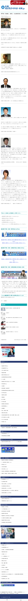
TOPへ (21, 600)
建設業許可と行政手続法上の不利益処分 (8, 515)
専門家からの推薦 (4, 567)
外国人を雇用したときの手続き (6, 483)
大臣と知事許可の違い (5, 370)
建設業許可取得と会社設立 (6, 520)
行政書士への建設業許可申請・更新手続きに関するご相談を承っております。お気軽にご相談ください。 (14, 261)
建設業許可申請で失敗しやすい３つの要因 (8, 381)
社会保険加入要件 (4, 481)
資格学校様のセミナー (5, 571)
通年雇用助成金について (5, 433)
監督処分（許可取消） (5, 506)
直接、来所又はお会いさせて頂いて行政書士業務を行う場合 (21, 339)
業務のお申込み (4, 560)
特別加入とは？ (4, 464)
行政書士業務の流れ (5, 558)
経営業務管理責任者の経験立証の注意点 (8, 390)
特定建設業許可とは (5, 368)
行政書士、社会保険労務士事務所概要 (7, 549)
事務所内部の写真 (3, 339)
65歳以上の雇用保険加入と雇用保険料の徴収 (9, 471)
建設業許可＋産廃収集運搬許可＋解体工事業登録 (9, 427)
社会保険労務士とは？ (5, 547)
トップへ (3, 363)
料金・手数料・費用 (5, 410)
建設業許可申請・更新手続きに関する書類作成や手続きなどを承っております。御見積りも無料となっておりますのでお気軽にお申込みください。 (14, 241)
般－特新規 (3, 399)
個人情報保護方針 (4, 576)
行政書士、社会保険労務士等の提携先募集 (12, 322)
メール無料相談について (5, 556)
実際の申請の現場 (4, 412)
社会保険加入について (5, 479)
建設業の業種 (4, 372)
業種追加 (3, 397)
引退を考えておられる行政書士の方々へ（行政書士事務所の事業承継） (13, 574)
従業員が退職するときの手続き (6, 492)
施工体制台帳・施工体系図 (6, 511)
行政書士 (5, 300)
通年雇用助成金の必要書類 (6, 435)
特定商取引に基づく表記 (5, 578)
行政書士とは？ (4, 545)
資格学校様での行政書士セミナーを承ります (12, 331)
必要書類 (3, 408)
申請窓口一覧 (4, 421)
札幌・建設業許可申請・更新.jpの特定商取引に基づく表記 (14, 317)
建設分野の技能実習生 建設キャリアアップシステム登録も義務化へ (12, 441)
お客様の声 (3, 565)
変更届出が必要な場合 (5, 403)
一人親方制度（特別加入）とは (6, 462)
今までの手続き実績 (5, 419)
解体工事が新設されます (5, 374)
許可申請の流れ (4, 392)
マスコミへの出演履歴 (5, 569)
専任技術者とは (4, 383)
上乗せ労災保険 (4, 466)
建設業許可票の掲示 (5, 513)
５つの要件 (3, 379)
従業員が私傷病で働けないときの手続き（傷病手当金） (10, 490)
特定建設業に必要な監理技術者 (6, 522)
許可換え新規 (4, 401)
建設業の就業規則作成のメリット (7, 498)
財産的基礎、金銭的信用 (5, 388)
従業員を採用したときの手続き (6, 488)
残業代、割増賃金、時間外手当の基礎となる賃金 (9, 473)
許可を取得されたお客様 (5, 417)
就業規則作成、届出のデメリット (7, 500)
